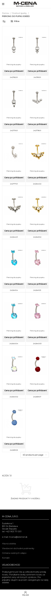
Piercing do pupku (14, 64)
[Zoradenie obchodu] (4, 21)
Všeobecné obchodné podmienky (18, 548)
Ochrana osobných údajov (14, 553)
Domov (6, 13)
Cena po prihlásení (13, 71)
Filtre (16, 21)
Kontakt (6, 558)
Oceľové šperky (19, 13)
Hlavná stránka (9, 543)
